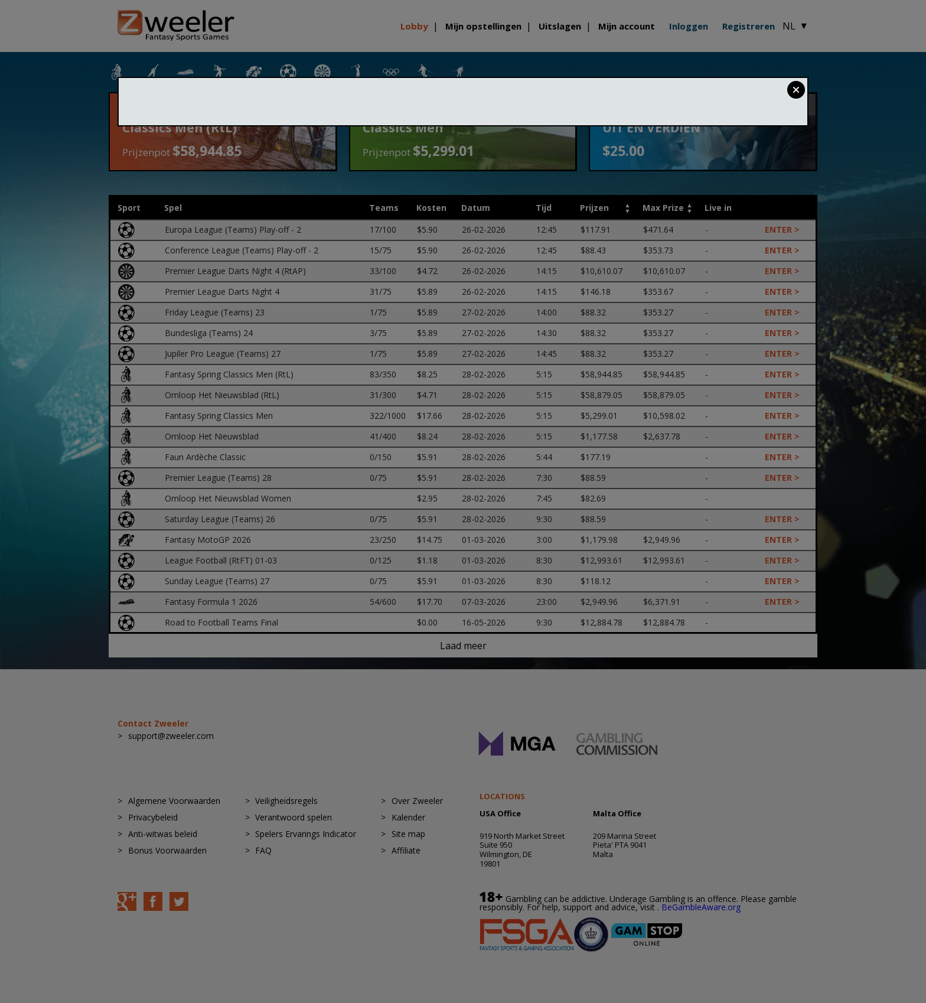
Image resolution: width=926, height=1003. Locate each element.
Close (796, 90)
